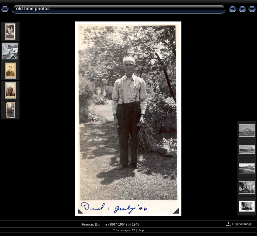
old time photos (33, 8)
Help (141, 230)
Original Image (239, 224)
